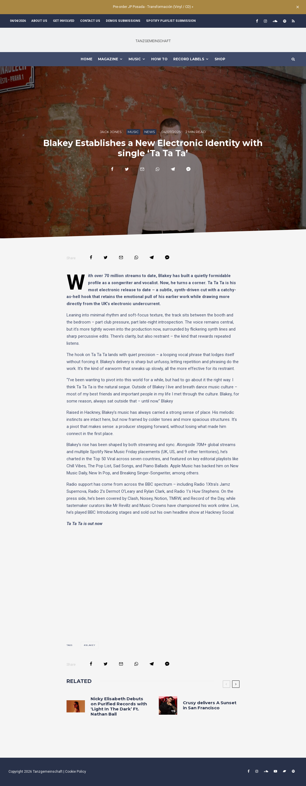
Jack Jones (110, 132)
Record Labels (188, 59)
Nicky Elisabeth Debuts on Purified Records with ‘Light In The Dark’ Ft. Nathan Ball (119, 706)
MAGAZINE (108, 59)
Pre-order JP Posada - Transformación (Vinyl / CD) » (153, 7)
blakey (90, 645)
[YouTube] (275, 771)
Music (133, 132)
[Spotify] (284, 21)
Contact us (90, 21)
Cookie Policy (75, 772)
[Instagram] (265, 21)
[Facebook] (257, 21)
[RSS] (293, 21)
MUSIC (135, 59)
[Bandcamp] (284, 771)
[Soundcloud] (275, 21)
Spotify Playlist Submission (171, 21)
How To (159, 59)
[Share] (112, 169)
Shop (220, 59)
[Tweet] (127, 169)
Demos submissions (123, 21)
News (149, 132)
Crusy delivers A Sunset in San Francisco (209, 705)
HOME (86, 59)
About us (39, 21)
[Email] (142, 169)
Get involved (63, 21)
